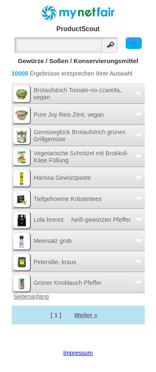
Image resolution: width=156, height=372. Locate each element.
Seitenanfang (31, 296)
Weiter (85, 315)
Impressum (78, 353)
